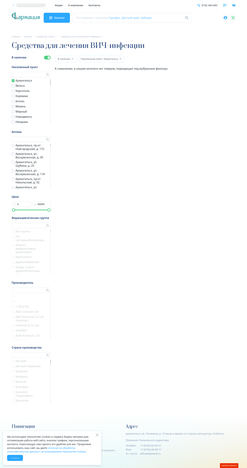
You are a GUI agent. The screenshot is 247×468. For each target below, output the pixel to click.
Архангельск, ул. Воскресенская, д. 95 (29, 155)
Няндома (22, 122)
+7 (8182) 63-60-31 (150, 445)
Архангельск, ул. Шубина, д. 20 (26, 164)
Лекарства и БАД (45, 36)
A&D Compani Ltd (27, 312)
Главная (16, 36)
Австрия (21, 361)
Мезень (21, 106)
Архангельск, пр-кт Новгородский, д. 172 (30, 147)
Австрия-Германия (28, 366)
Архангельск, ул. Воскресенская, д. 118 (30, 172)
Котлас (20, 101)
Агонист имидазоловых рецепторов (26, 248)
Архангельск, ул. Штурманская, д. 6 (28, 189)
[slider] (13, 210)
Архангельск (24, 80)
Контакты (94, 5)
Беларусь (22, 376)
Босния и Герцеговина (24, 393)
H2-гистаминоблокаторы (30, 238)
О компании (75, 5)
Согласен (15, 458)
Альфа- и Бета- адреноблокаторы (28, 269)
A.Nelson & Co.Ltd (27, 325)
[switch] (47, 57)
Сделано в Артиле (229, 465)
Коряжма (22, 96)
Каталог (28, 36)
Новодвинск (24, 117)
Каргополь (23, 91)
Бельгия (21, 382)
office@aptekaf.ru (150, 453)
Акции (59, 5)
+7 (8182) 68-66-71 (150, 449)
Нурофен (125, 18)
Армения (22, 371)
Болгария (22, 387)
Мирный (21, 111)
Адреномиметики (27, 262)
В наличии (19, 57)
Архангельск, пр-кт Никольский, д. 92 (28, 180)
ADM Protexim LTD (28, 336)
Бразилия (22, 400)
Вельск (20, 86)
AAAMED (21, 330)
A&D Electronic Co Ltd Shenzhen (30, 318)
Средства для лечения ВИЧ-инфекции (80, 36)
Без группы (23, 231)
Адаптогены (24, 257)
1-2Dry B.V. (23, 306)
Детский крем (142, 18)
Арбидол (157, 18)
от (15, 204)
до (35, 204)
